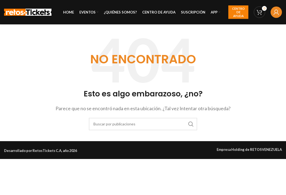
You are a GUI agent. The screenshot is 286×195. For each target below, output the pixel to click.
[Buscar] (143, 124)
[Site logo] (27, 11)
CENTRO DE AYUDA (238, 12)
